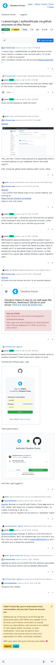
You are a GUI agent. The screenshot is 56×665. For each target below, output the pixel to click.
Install (51, 7)
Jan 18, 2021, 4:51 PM (30, 186)
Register (7, 646)
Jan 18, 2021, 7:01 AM (30, 120)
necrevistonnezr (10, 501)
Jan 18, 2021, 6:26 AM (30, 80)
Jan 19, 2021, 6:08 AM (30, 351)
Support (15, 29)
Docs (51, 4)
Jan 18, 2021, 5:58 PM (30, 236)
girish (6, 80)
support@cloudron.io (39, 539)
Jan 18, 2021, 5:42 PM (30, 214)
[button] (3, 661)
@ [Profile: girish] (4, 124)
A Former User (9, 48)
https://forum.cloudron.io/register (16, 198)
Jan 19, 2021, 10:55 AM (32, 501)
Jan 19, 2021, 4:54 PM (30, 530)
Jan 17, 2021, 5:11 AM (30, 48)
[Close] (51, 606)
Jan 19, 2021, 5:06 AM (31, 274)
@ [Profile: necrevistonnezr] (45, 60)
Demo (44, 4)
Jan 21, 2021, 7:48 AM (31, 559)
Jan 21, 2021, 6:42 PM (32, 583)
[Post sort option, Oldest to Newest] (4, 40)
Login (16, 646)
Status (37, 4)
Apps (30, 4)
